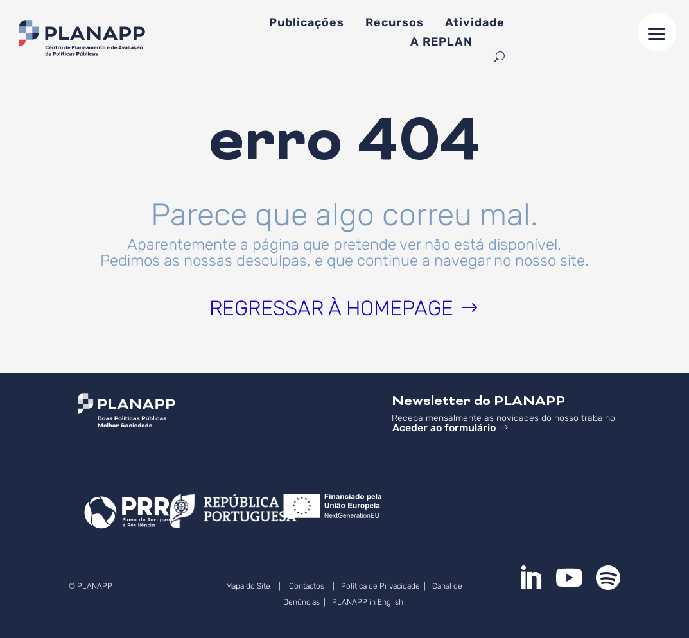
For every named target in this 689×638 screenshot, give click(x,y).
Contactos (306, 586)
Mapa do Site (248, 586)
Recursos (394, 24)
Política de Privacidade (380, 586)
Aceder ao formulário (444, 428)
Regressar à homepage (331, 308)
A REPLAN (441, 43)
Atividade (475, 24)
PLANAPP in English (368, 602)
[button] (657, 32)
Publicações (306, 24)
